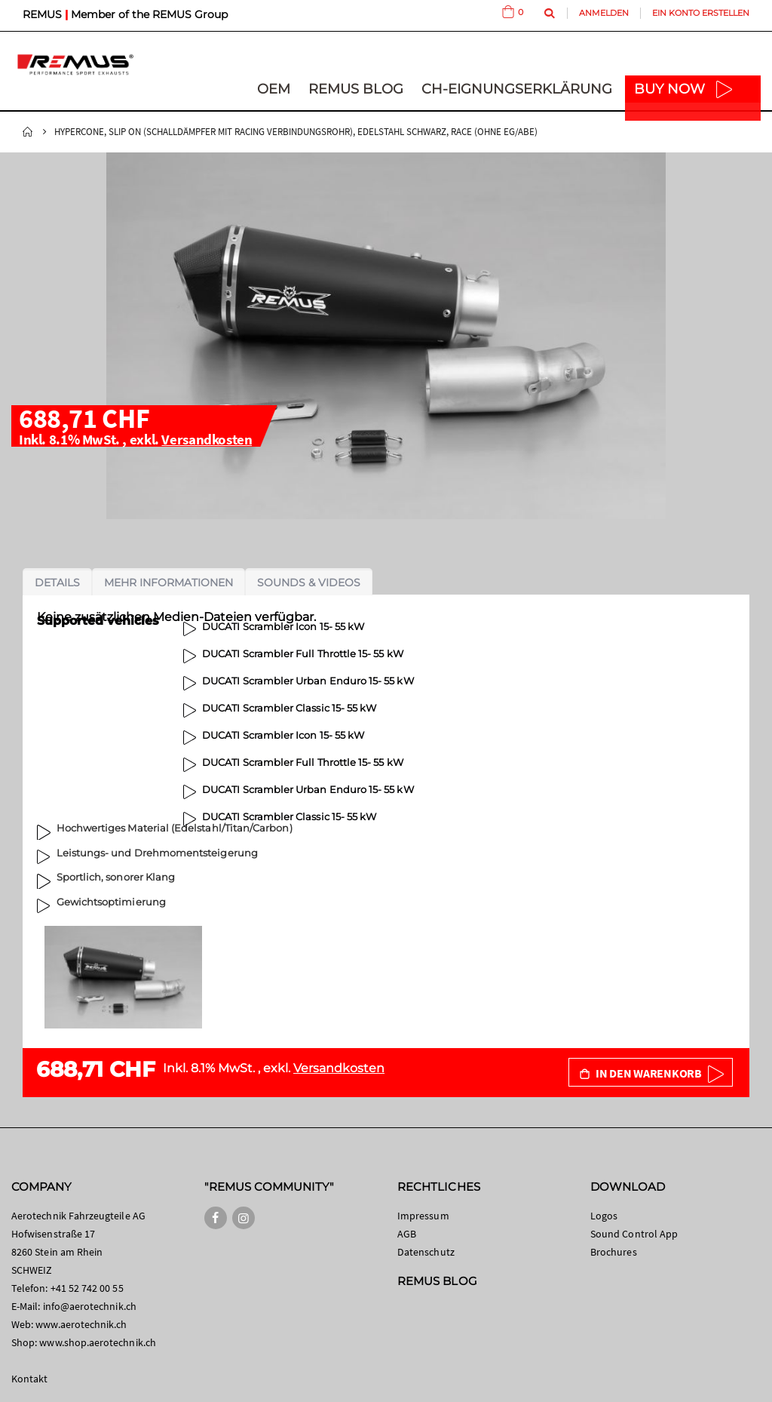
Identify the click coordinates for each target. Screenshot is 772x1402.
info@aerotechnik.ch (89, 1306)
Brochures (613, 1252)
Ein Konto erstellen (700, 13)
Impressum (423, 1215)
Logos (603, 1215)
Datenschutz (426, 1252)
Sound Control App (634, 1234)
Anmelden (604, 13)
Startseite (28, 132)
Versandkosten (206, 439)
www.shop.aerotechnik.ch (97, 1342)
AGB (406, 1234)
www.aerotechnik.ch (81, 1324)
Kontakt (29, 1378)
